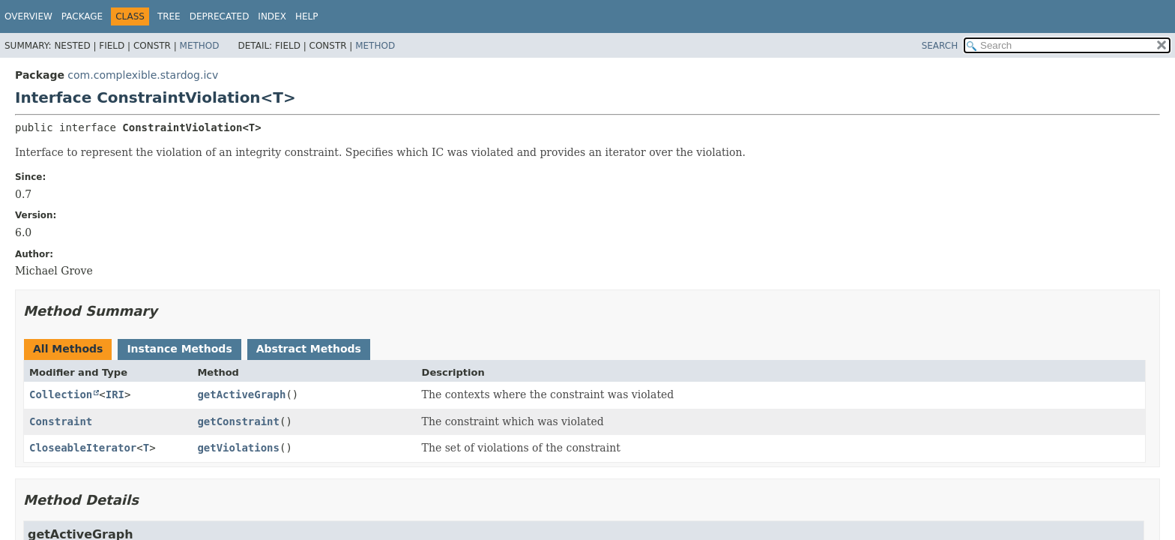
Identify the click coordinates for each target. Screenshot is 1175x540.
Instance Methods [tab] (179, 349)
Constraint (60, 422)
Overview (28, 16)
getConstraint (238, 422)
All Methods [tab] (68, 349)
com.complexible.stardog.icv (142, 75)
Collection (60, 394)
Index (272, 16)
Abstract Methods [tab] (308, 349)
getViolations (238, 448)
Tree (169, 16)
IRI (115, 394)
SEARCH (940, 45)
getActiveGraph (241, 394)
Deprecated (220, 16)
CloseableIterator (82, 448)
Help (306, 16)
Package (82, 16)
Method (200, 45)
